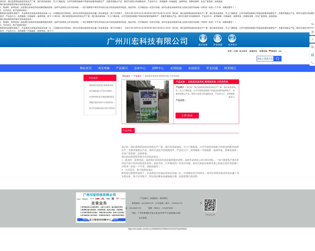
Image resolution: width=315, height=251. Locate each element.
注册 (236, 51)
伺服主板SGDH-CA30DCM (101, 102)
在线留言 (194, 68)
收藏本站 (253, 51)
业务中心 (140, 68)
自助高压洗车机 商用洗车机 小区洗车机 (101, 86)
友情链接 (176, 68)
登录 (230, 51)
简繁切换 (263, 51)
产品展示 (122, 68)
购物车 (273, 51)
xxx (280, 51)
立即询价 (187, 115)
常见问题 (212, 68)
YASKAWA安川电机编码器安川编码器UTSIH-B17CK (101, 98)
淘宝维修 (104, 68)
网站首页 (86, 68)
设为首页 (243, 51)
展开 (230, 97)
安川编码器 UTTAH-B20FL (100, 91)
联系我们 (230, 68)
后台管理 (143, 218)
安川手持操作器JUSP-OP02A (102, 108)
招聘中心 (158, 68)
